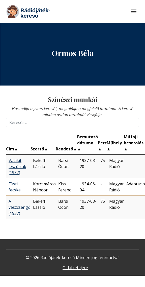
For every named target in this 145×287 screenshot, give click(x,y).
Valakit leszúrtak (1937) (17, 166)
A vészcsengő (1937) (20, 207)
